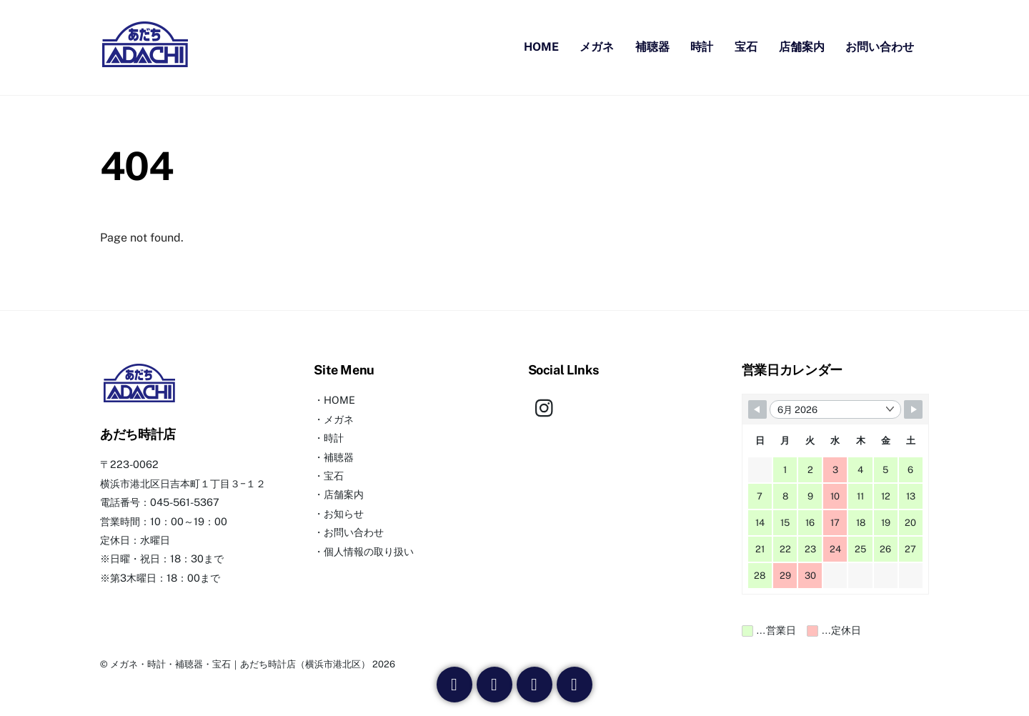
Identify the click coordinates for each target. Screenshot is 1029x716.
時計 (701, 48)
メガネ (597, 48)
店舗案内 (802, 48)
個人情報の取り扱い (369, 553)
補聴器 (652, 48)
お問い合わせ (879, 48)
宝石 (746, 48)
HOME (541, 48)
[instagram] (547, 409)
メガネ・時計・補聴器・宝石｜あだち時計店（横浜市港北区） (240, 666)
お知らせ (344, 515)
